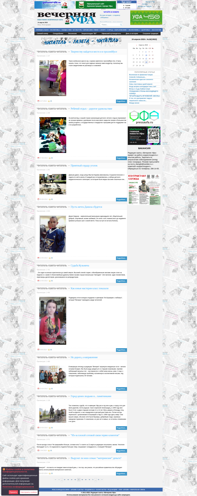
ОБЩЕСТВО (66, 30)
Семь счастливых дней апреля (140, 84)
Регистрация (46, 25)
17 (146, 58)
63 (64, 479)
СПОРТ (103, 30)
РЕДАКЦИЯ (112, 489)
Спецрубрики (58, 33)
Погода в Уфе (150, 2)
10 (146, 55)
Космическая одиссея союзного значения (141, 81)
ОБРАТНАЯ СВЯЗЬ (137, 489)
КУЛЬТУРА (77, 30)
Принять (13, 492)
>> (102, 479)
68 (82, 479)
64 (68, 479)
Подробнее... (121, 101)
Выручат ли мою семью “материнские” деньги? (96, 458)
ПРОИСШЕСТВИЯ (90, 30)
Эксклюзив (72, 33)
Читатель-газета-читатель (52, 51)
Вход (39, 25)
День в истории (132, 33)
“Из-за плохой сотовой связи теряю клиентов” (95, 435)
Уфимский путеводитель (111, 33)
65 (71, 479)
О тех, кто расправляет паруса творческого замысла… (140, 99)
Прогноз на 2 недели (145, 6)
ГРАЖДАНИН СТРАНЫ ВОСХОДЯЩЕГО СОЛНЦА (143, 92)
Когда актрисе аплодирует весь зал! (142, 86)
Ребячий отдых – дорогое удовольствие (91, 108)
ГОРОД (110, 30)
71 (92, 479)
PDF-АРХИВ (124, 489)
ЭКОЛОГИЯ (156, 30)
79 (98, 479)
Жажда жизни (134, 103)
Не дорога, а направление (84, 357)
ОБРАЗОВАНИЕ (120, 30)
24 (146, 62)
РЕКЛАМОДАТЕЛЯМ (60, 489)
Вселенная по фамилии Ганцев (141, 75)
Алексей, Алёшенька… (137, 77)
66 (75, 479)
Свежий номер (42, 33)
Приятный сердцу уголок (84, 165)
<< (55, 479)
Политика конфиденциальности (18, 486)
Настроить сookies (29, 492)
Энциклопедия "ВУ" (89, 33)
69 (85, 479)
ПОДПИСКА (90, 489)
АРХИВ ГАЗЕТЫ (77, 489)
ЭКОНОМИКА (134, 30)
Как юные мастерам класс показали (89, 288)
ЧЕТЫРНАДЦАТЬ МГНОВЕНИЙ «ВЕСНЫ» (144, 96)
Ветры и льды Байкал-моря (139, 89)
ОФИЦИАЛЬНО (42, 30)
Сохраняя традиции (150, 33)
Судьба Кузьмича (80, 265)
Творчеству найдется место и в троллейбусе (94, 51)
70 (89, 479)
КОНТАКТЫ (101, 489)
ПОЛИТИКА (55, 30)
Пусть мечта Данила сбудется (86, 206)
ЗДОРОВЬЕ (145, 30)
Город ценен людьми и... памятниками (91, 396)
